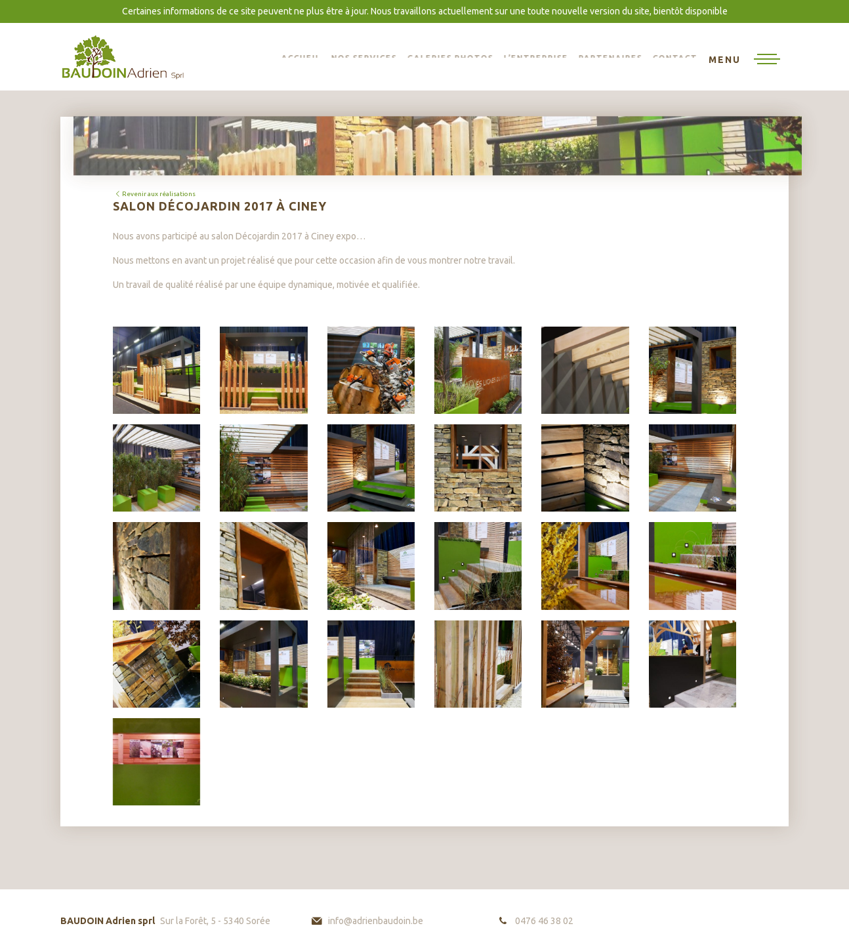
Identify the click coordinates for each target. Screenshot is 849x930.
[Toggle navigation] (744, 60)
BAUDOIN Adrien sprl (122, 57)
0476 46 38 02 (544, 921)
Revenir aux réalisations (154, 193)
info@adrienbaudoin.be (375, 921)
